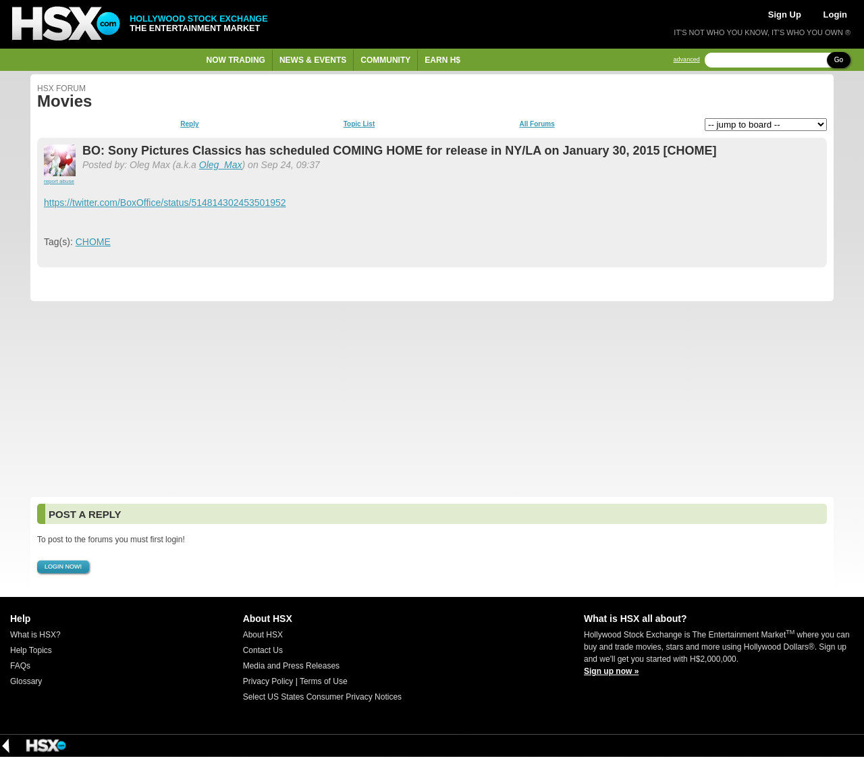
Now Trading (236, 60)
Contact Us (263, 650)
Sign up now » (611, 671)
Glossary (26, 681)
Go (838, 59)
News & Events (312, 60)
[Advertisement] (432, 399)
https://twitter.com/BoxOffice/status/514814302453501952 (165, 202)
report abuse (59, 181)
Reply (189, 124)
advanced (687, 60)
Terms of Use (324, 681)
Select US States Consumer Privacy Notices (322, 697)
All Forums (536, 124)
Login (835, 14)
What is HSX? (35, 634)
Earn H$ (442, 60)
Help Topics (31, 650)
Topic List (359, 124)
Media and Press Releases (291, 666)
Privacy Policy (268, 681)
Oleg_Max (220, 164)
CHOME (93, 241)
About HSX (263, 634)
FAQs (20, 666)
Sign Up (784, 14)
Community (385, 60)
